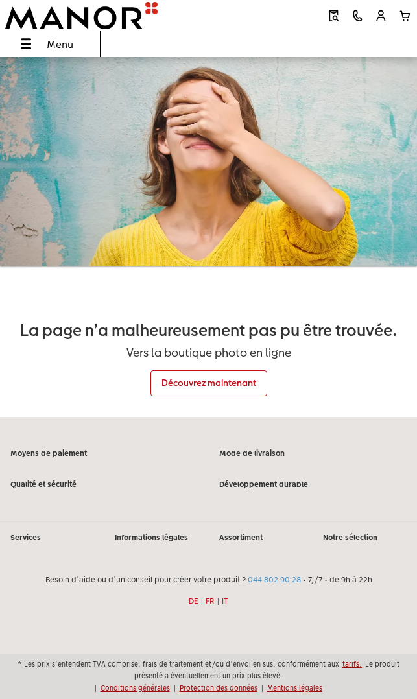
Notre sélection (350, 537)
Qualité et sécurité (43, 484)
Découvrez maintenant (208, 382)
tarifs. (352, 664)
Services (25, 537)
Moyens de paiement (48, 453)
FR (210, 601)
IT (225, 601)
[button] (381, 16)
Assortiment (241, 537)
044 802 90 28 (274, 580)
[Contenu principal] (208, 236)
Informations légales (151, 537)
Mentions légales (294, 688)
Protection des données (218, 688)
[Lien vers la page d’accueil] (84, 15)
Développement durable (263, 484)
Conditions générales (135, 688)
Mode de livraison (252, 453)
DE (193, 601)
